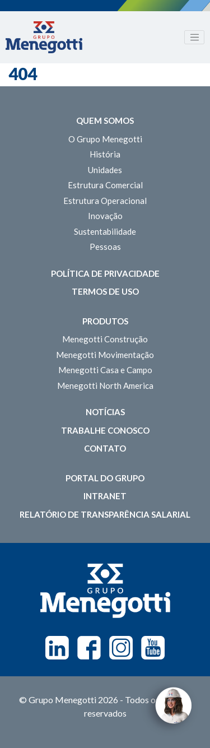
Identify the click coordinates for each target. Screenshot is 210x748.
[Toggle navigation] (194, 37)
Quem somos (105, 120)
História (105, 154)
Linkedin (57, 647)
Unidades (105, 170)
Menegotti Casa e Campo (105, 370)
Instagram (121, 647)
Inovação (105, 216)
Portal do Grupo (105, 478)
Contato (105, 448)
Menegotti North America (105, 385)
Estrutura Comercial (105, 185)
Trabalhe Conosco (105, 430)
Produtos (105, 321)
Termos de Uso (105, 291)
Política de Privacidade (105, 273)
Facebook (89, 647)
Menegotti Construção (105, 339)
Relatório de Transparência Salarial (105, 514)
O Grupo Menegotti (105, 139)
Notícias (105, 412)
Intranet (105, 496)
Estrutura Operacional (105, 201)
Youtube (153, 647)
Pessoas (105, 246)
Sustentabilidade (105, 231)
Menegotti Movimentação (105, 355)
